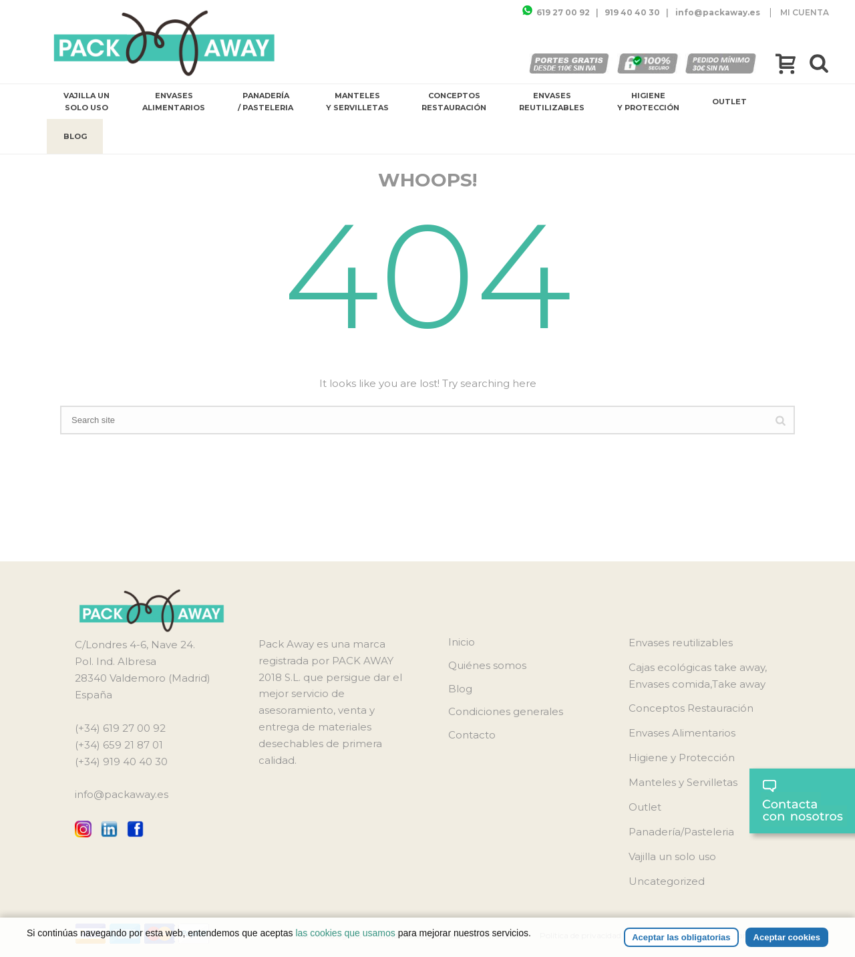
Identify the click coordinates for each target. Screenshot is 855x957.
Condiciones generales (505, 711)
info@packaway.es (121, 794)
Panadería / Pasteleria (265, 101)
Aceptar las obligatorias (681, 937)
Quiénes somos (487, 665)
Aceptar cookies (786, 937)
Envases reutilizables (551, 101)
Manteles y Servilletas (357, 101)
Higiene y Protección (648, 101)
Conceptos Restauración (453, 101)
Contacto (472, 734)
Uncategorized (667, 881)
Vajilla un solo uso (86, 101)
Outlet (729, 101)
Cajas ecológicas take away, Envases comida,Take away (698, 675)
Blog (75, 136)
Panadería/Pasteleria (681, 831)
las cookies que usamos (345, 933)
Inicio (461, 642)
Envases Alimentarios (173, 101)
